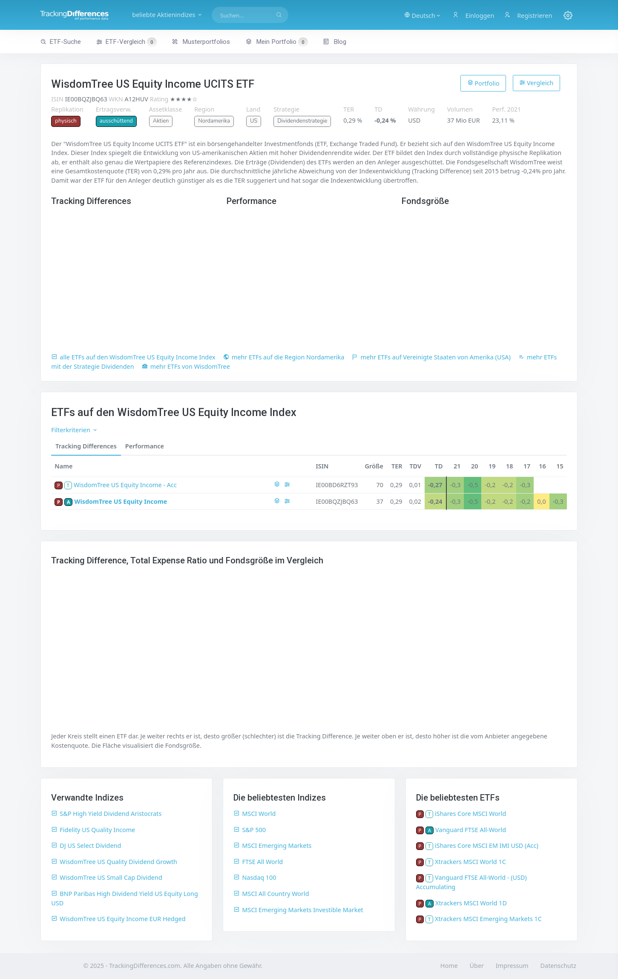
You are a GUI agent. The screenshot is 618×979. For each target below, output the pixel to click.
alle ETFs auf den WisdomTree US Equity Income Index (133, 357)
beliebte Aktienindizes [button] (173, 15)
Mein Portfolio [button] (276, 41)
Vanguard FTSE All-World (470, 830)
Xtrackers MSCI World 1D (471, 903)
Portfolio (483, 83)
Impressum (512, 966)
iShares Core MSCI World (470, 814)
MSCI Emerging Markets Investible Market (298, 910)
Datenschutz (558, 966)
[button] (421, 15)
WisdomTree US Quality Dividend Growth (114, 862)
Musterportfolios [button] (201, 41)
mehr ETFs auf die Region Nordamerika (284, 357)
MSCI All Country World (271, 894)
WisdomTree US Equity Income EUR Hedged (118, 919)
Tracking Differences (86, 446)
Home (449, 966)
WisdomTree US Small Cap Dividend (106, 877)
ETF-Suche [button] (60, 42)
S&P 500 (249, 830)
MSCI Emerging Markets (272, 845)
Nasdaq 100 (254, 877)
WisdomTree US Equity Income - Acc (125, 485)
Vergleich (536, 83)
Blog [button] (334, 41)
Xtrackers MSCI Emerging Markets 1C (488, 919)
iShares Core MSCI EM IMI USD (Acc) (486, 845)
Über (477, 966)
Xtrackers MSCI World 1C (470, 862)
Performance (144, 446)
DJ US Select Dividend (86, 845)
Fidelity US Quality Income (93, 830)
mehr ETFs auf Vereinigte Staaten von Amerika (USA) (431, 357)
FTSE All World (258, 862)
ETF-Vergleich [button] (126, 42)
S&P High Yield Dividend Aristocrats (106, 814)
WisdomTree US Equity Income (121, 501)
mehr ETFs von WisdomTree (186, 366)
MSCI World (254, 814)
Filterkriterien (74, 430)
